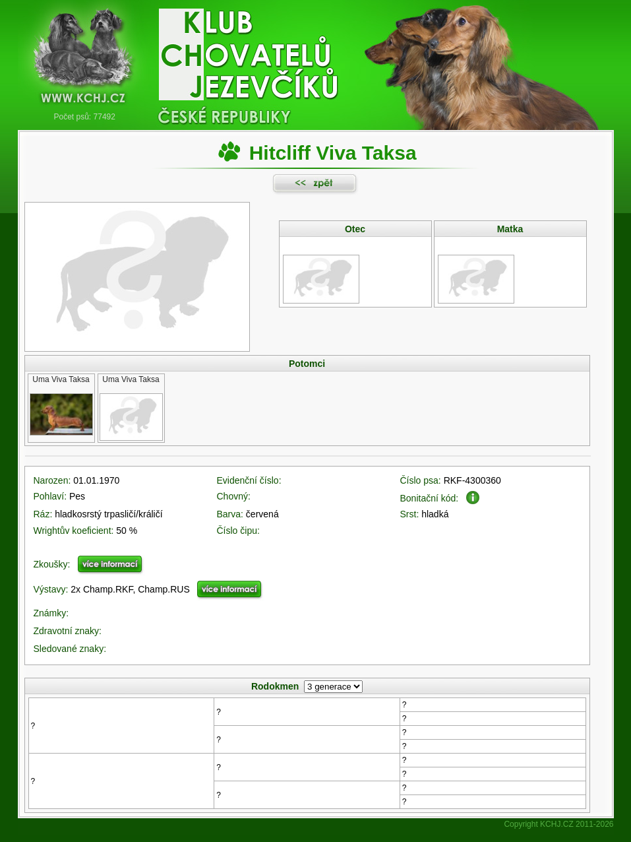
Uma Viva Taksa (60, 379)
